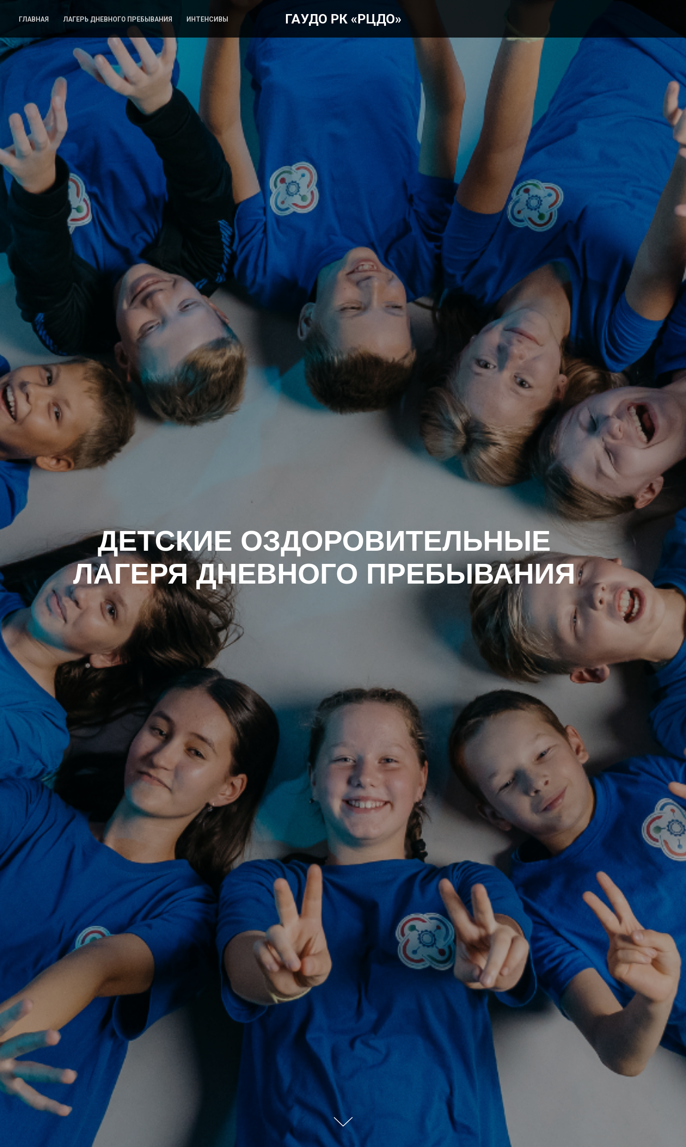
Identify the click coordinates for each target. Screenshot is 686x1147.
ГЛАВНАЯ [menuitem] (34, 19)
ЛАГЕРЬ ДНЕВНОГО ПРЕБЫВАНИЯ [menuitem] (117, 19)
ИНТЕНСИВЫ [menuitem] (207, 19)
